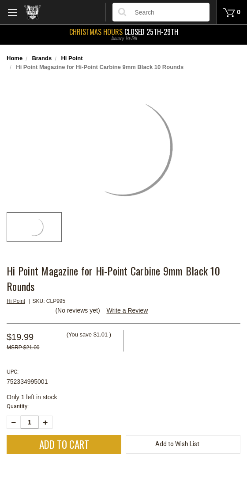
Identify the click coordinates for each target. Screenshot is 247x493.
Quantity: (18, 406)
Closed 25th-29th (123, 34)
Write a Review (127, 310)
